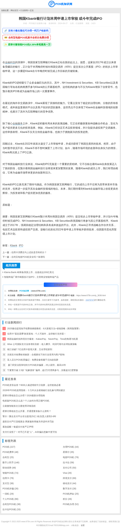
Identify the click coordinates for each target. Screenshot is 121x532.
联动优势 (9, 467)
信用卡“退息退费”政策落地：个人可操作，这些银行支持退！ (36, 333)
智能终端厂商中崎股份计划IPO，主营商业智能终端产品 (31, 277)
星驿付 (68, 452)
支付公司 (69, 467)
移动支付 (69, 483)
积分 (67, 499)
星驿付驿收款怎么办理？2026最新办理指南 (24, 395)
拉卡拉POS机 (11, 509)
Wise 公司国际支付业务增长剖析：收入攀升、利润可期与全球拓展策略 (42, 344)
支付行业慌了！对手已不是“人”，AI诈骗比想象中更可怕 (30, 432)
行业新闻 (24, 10)
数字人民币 (11, 462)
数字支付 (69, 488)
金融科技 (10, 62)
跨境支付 (69, 478)
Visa (67, 473)
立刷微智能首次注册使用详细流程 (19, 406)
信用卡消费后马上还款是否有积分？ (29, 252)
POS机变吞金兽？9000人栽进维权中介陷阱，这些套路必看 (32, 385)
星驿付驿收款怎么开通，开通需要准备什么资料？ (27, 411)
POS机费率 (10, 452)
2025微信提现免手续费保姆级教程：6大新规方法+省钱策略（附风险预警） (44, 328)
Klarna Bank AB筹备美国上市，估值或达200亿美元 (29, 272)
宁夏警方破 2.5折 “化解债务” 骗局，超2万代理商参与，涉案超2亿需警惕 (42, 370)
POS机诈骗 (10, 488)
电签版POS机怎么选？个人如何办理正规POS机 (26, 400)
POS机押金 (71, 493)
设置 (83, 525)
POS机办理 (71, 504)
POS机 (9, 447)
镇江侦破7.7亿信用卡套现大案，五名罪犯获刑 (29, 349)
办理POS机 (71, 447)
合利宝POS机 (11, 504)
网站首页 (14, 10)
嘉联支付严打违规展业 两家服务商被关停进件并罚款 (28, 421)
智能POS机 (10, 473)
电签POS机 (71, 457)
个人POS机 (10, 499)
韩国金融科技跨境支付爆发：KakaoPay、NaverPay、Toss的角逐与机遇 (42, 339)
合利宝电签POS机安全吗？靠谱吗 (28, 257)
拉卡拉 (68, 462)
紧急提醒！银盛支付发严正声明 (18, 427)
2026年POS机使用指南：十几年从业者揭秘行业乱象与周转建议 (34, 390)
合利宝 (8, 457)
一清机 (8, 493)
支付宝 (8, 483)
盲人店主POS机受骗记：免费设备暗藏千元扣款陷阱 (32, 360)
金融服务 (18, 123)
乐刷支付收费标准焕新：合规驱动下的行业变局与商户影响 (36, 354)
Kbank (13, 245)
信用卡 (8, 478)
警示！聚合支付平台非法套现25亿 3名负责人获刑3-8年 (29, 416)
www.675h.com (38, 291)
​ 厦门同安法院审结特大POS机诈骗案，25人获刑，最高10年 (36, 365)
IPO (21, 245)
